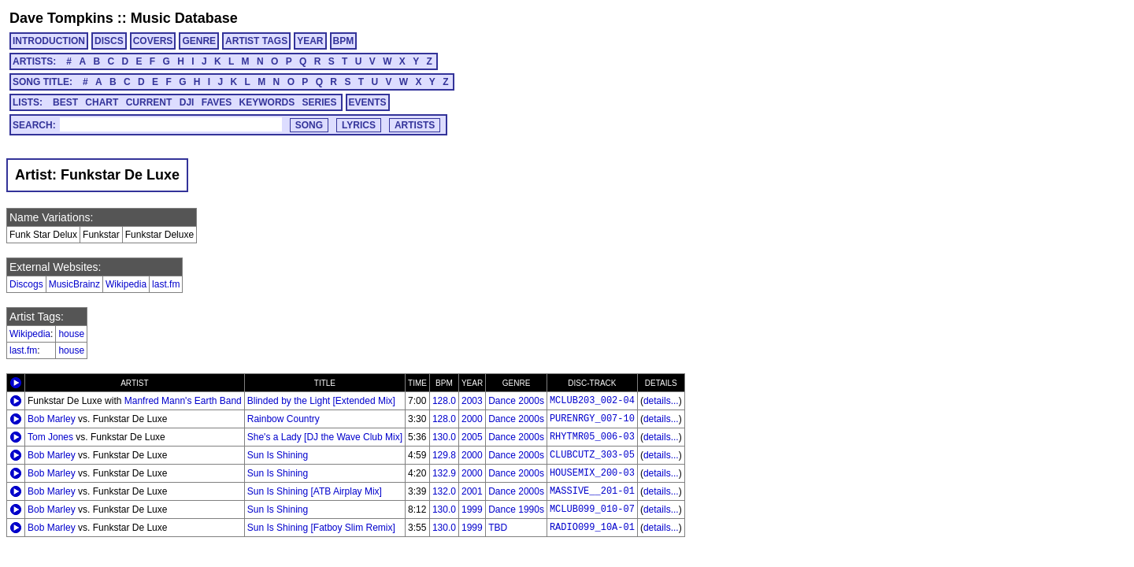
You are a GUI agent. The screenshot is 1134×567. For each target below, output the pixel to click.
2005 (472, 437)
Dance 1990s (516, 509)
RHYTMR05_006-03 (592, 437)
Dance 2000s (516, 400)
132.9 (444, 473)
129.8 (444, 455)
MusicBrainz (74, 284)
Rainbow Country (283, 418)
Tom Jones (50, 437)
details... (661, 400)
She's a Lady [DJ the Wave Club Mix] (324, 437)
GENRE (199, 40)
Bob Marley (52, 418)
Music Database (184, 18)
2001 (472, 491)
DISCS (109, 40)
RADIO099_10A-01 (592, 527)
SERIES (319, 102)
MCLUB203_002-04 (592, 400)
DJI (187, 102)
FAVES (217, 102)
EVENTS (368, 102)
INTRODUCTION (49, 40)
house (71, 333)
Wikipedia (126, 284)
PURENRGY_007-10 (592, 418)
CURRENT (149, 102)
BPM (343, 40)
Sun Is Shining (277, 455)
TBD (497, 527)
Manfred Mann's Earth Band (183, 400)
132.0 (444, 491)
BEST (65, 102)
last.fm (166, 284)
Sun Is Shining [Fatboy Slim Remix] (321, 527)
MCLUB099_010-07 (592, 509)
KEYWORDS (267, 102)
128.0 (444, 400)
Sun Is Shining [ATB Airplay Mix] (314, 491)
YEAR (310, 40)
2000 (472, 418)
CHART (101, 102)
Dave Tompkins (61, 18)
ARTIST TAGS (256, 40)
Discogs (26, 284)
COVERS (153, 40)
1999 (472, 509)
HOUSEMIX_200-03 (592, 473)
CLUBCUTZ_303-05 (592, 455)
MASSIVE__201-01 (592, 491)
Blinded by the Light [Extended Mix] (321, 400)
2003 (472, 400)
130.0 (444, 437)
